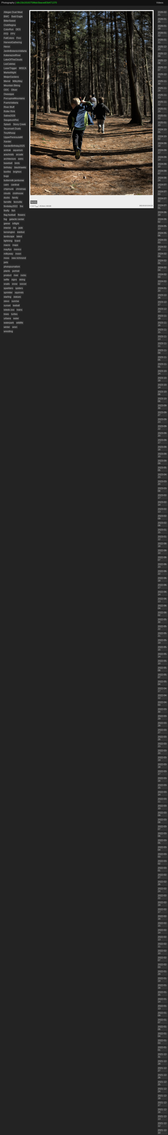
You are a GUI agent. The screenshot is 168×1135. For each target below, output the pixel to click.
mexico (17, 249)
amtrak (7, 150)
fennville (18, 202)
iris (14, 228)
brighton (17, 172)
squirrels (19, 292)
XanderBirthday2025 (14, 146)
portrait (15, 271)
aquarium (18, 150)
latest (19, 236)
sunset (7, 305)
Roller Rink (9, 111)
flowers (21, 215)
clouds (7, 193)
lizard (17, 241)
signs (14, 279)
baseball (8, 163)
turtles (14, 314)
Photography (8, 2)
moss (6, 258)
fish (13, 210)
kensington (9, 232)
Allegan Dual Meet (13, 12)
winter (7, 327)
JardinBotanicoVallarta (15, 51)
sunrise (15, 301)
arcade (19, 154)
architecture (10, 159)
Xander (7, 141)
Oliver (14, 90)
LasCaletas (9, 64)
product (7, 275)
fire (21, 206)
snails (7, 284)
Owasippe (9, 94)
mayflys (7, 249)
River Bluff (9, 107)
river (16, 275)
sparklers (8, 288)
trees (6, 314)
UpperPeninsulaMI (13, 137)
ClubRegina (10, 25)
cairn (6, 184)
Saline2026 (9, 115)
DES (18, 29)
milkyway (8, 253)
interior (7, 228)
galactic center (16, 219)
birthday (8, 167)
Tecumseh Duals (12, 128)
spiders (19, 288)
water (16, 318)
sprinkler (8, 292)
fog (5, 219)
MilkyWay (17, 81)
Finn (18, 38)
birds (17, 163)
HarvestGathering (13, 42)
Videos (159, 2)
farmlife (7, 202)
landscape (9, 236)
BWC (6, 16)
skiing (22, 279)
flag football (10, 215)
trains (19, 310)
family (15, 197)
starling (7, 297)
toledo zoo (9, 310)
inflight (15, 223)
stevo (6, 301)
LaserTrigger (10, 68)
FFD (6, 33)
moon (18, 253)
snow (14, 284)
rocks (23, 275)
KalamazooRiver (12, 55)
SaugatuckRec (11, 120)
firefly (6, 210)
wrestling (8, 331)
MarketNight (10, 72)
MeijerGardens (11, 77)
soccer (23, 284)
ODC (6, 90)
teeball (16, 305)
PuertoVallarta (11, 103)
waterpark (9, 322)
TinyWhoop (9, 133)
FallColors (9, 38)
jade (20, 228)
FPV (13, 33)
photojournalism (12, 266)
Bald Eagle (17, 16)
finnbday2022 (11, 206)
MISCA (22, 68)
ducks (7, 197)
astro (20, 159)
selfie (6, 279)
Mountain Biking (12, 85)
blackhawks (20, 167)
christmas (21, 189)
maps (15, 245)
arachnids (9, 154)
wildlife (19, 322)
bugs (6, 176)
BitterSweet (10, 21)
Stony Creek (19, 124)
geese (7, 223)
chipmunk (8, 189)
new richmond (19, 258)
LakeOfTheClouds (13, 59)
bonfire (7, 172)
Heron (7, 46)
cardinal (15, 184)
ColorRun (8, 29)
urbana (7, 318)
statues (17, 297)
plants (7, 271)
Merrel (7, 81)
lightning (8, 241)
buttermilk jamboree (14, 180)
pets (6, 262)
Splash (7, 124)
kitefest (21, 232)
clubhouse (18, 193)
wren (14, 327)
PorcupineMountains (14, 98)
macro (7, 245)
